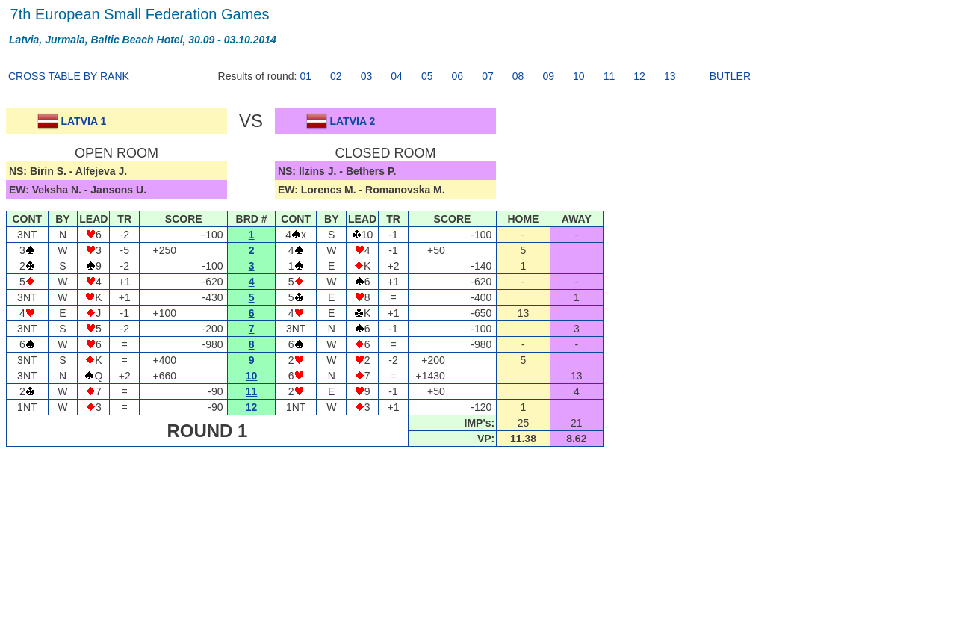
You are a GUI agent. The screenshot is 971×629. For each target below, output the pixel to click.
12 (639, 76)
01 (305, 76)
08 (518, 76)
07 (488, 76)
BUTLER (730, 76)
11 (609, 76)
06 (458, 76)
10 (579, 76)
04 (397, 76)
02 (336, 76)
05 (427, 76)
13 (670, 76)
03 (367, 76)
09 (548, 76)
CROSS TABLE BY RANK (68, 76)
